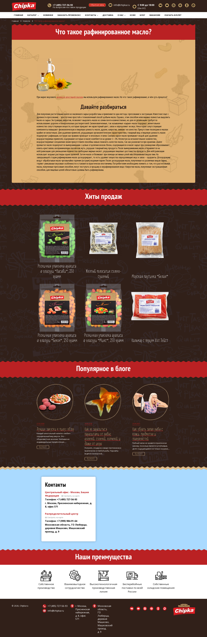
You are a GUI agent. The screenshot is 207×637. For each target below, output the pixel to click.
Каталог (33, 15)
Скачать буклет (172, 15)
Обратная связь (97, 5)
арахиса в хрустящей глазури (69, 97)
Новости (26, 21)
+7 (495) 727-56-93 (58, 606)
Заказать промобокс (69, 15)
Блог (142, 15)
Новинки (48, 15)
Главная (18, 15)
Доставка (107, 15)
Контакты (91, 15)
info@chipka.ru (122, 5)
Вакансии (155, 15)
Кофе (132, 15)
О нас (122, 15)
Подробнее (43, 447)
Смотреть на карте (72, 496)
